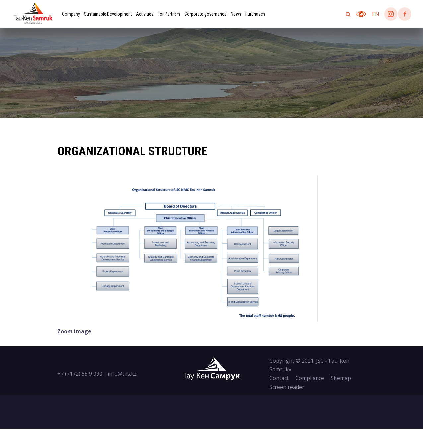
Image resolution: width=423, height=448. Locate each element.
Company (71, 14)
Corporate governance (205, 14)
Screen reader (286, 387)
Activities (145, 14)
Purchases (255, 14)
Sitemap (341, 378)
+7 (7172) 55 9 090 (79, 373)
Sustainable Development (108, 14)
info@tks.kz (122, 373)
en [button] (375, 14)
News (236, 14)
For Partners (169, 14)
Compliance (309, 378)
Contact (279, 378)
